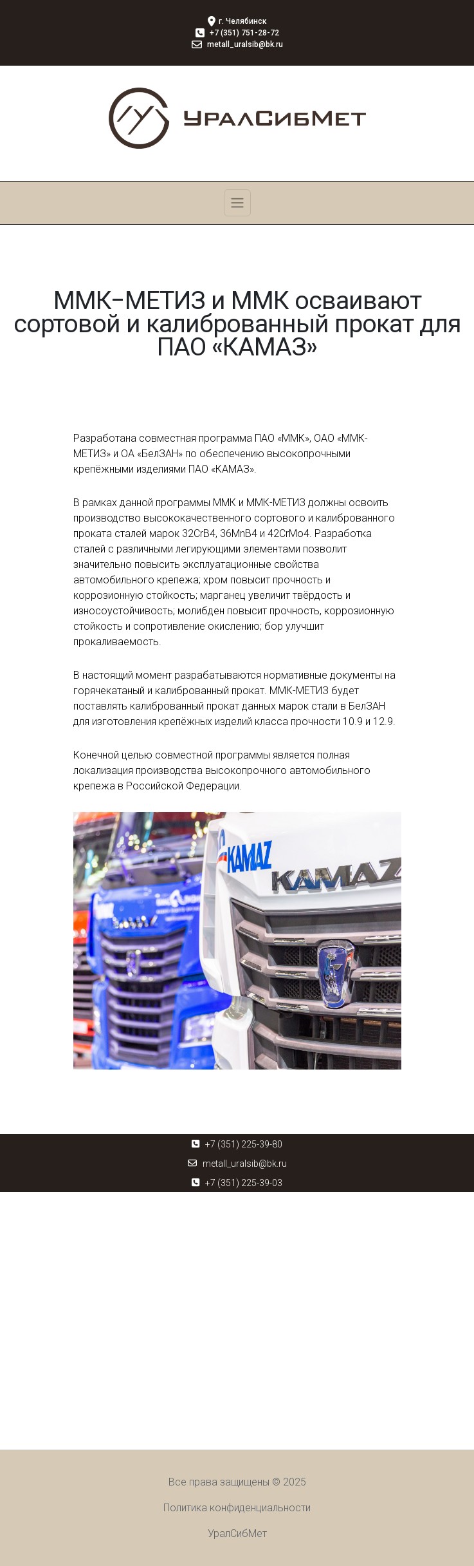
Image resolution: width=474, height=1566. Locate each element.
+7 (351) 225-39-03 (243, 1183)
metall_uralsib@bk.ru (245, 1163)
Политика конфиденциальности (237, 1508)
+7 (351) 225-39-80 (243, 1144)
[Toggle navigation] (237, 202)
